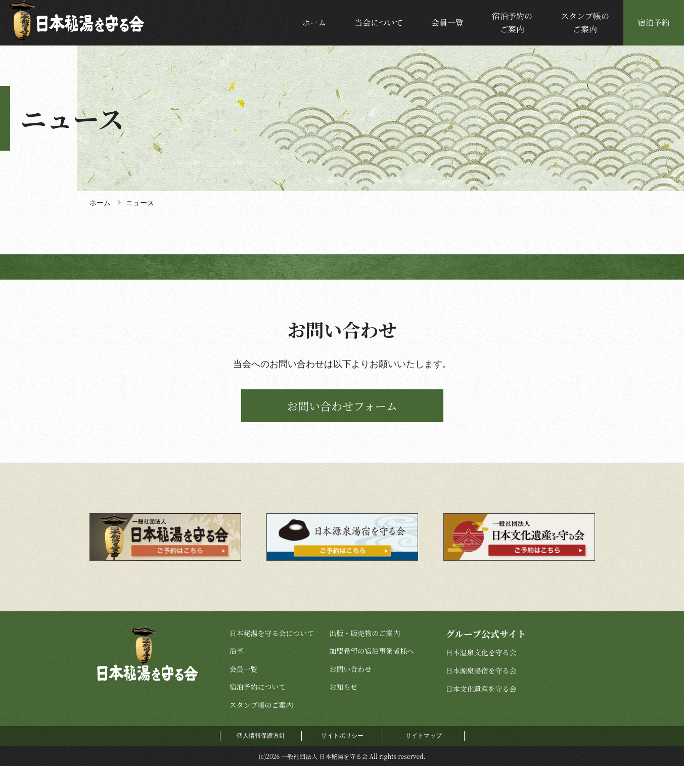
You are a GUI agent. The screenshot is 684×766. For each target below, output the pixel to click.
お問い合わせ (350, 669)
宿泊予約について (258, 687)
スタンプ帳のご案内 (585, 22)
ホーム (314, 22)
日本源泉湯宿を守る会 (480, 670)
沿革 (237, 651)
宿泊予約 (653, 22)
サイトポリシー (342, 735)
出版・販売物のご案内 (364, 633)
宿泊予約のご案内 (512, 22)
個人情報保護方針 (261, 735)
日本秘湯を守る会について (272, 633)
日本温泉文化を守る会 (480, 652)
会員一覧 (447, 22)
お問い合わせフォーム (342, 406)
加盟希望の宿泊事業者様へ (371, 651)
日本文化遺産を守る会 (480, 689)
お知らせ (343, 687)
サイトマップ (423, 735)
